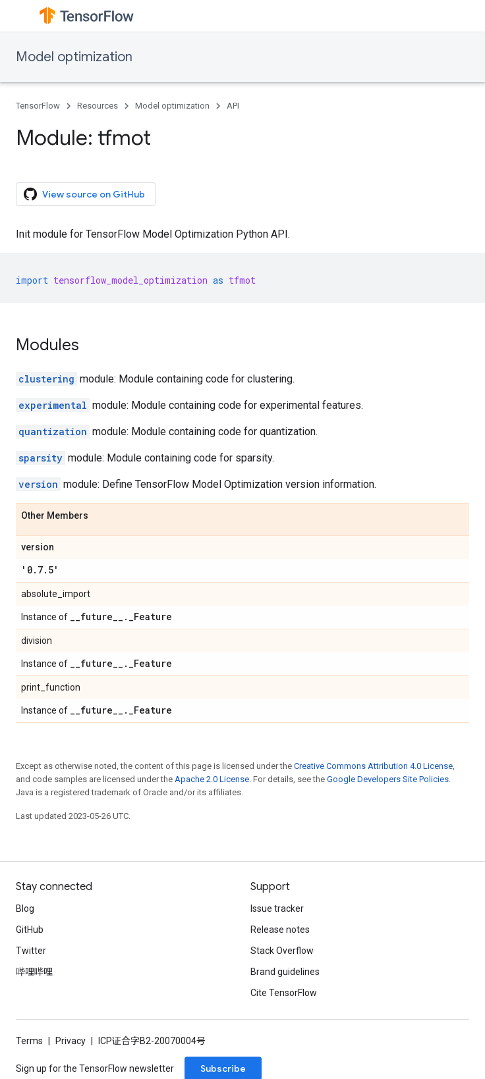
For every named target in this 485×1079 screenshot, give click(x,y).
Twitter (31, 950)
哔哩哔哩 (34, 971)
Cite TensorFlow (283, 992)
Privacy (70, 1041)
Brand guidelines (285, 971)
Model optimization (74, 57)
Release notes (280, 929)
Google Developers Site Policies (388, 779)
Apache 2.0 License (212, 779)
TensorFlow (38, 106)
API (233, 106)
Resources (97, 106)
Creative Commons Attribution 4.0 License (373, 766)
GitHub (29, 929)
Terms (29, 1041)
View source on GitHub (84, 194)
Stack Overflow (282, 950)
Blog (25, 908)
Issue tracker (277, 908)
